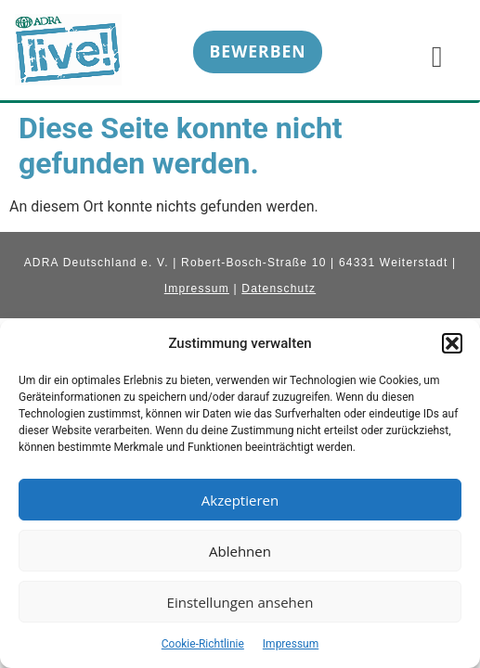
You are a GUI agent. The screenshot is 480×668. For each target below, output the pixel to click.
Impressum (290, 643)
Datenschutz (278, 288)
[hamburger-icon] (437, 55)
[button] (452, 343)
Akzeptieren (240, 500)
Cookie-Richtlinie (203, 643)
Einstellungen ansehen (240, 602)
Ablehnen (240, 551)
